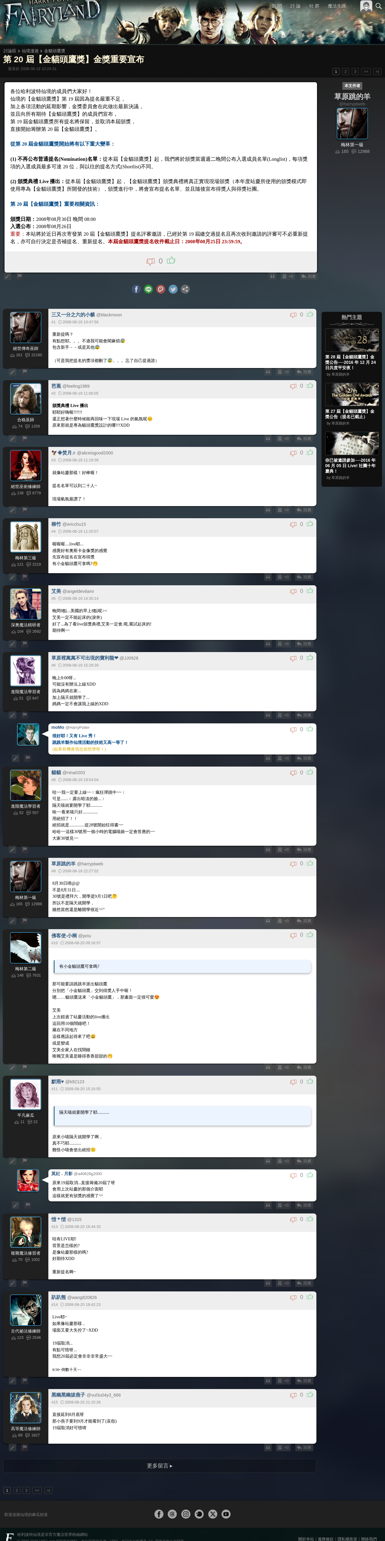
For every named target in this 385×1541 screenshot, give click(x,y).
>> (366, 71)
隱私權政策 (347, 1528)
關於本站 (306, 1528)
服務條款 (326, 1528)
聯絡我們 (369, 1528)
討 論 (296, 5)
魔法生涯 (337, 5)
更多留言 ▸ (159, 1455)
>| (377, 71)
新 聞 (277, 5)
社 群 (314, 5)
